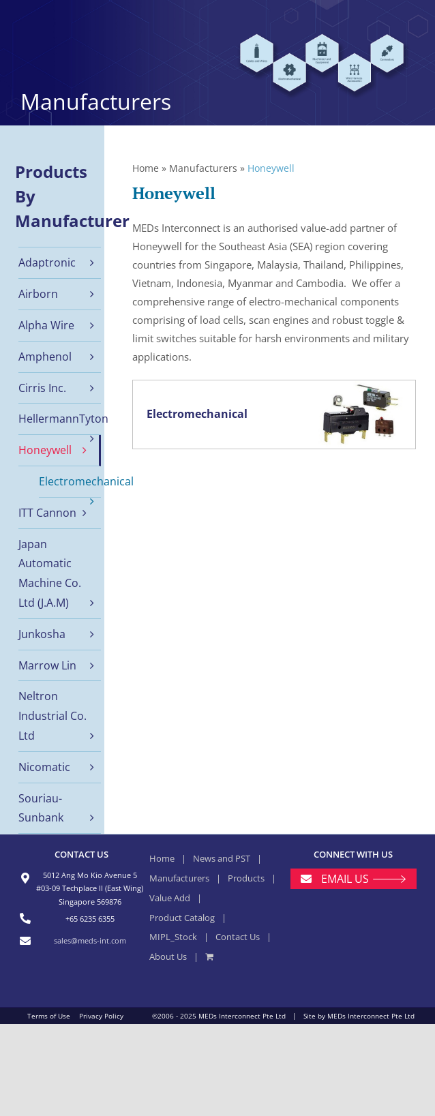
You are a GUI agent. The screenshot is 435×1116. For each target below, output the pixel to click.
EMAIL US (345, 878)
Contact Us (237, 937)
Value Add (169, 898)
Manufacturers (203, 168)
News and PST (221, 858)
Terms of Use (48, 1016)
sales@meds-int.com (90, 940)
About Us (168, 956)
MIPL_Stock (173, 937)
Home (145, 168)
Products (246, 878)
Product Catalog (182, 917)
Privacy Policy (101, 1016)
